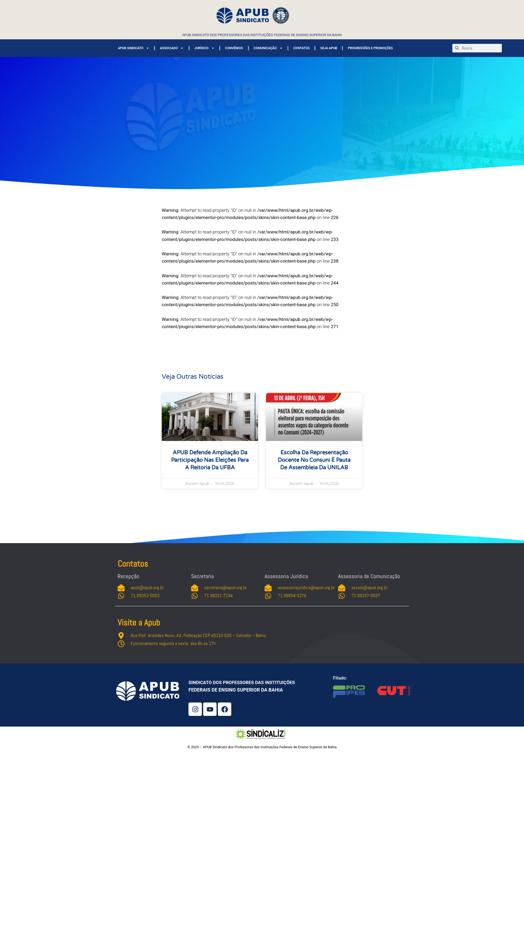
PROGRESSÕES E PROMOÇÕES (370, 48)
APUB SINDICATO (133, 48)
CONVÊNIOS (234, 48)
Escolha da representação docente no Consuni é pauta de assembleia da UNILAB (314, 460)
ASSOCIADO (171, 48)
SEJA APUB (328, 48)
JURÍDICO (204, 48)
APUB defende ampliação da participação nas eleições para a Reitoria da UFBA (210, 460)
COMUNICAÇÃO (268, 48)
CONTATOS (301, 48)
